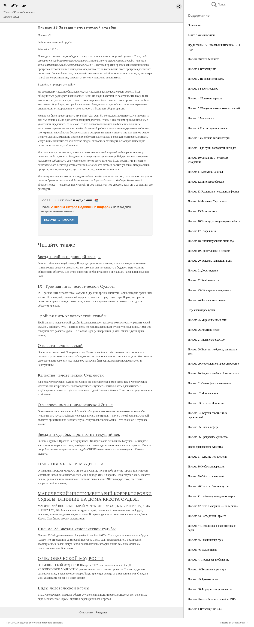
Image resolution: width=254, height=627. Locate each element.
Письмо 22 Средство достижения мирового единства (35, 623)
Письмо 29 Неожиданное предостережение (214, 363)
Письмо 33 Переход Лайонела (206, 403)
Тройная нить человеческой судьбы (72, 316)
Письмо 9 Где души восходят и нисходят (212, 147)
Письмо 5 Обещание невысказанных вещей (214, 108)
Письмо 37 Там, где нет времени (207, 456)
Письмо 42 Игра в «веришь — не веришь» (213, 505)
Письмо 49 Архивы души (203, 579)
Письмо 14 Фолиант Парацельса (207, 201)
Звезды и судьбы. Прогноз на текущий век (79, 434)
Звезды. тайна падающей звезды (69, 256)
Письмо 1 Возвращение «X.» (205, 608)
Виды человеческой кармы (63, 588)
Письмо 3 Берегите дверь (203, 88)
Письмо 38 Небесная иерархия (206, 466)
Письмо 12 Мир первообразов (206, 181)
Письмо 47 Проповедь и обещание (208, 559)
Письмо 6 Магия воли (201, 118)
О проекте (86, 612)
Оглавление (195, 25)
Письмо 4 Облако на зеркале (205, 98)
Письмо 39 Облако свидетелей (206, 476)
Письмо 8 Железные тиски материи (209, 137)
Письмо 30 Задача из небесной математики (213, 373)
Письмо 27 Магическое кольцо (206, 339)
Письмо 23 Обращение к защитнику (209, 290)
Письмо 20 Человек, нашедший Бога (210, 260)
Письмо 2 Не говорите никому (206, 78)
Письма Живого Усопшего (203, 58)
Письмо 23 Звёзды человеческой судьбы (77, 529)
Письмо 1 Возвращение (202, 68)
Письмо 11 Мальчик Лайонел (205, 171)
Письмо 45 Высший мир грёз (205, 539)
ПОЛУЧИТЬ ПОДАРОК (59, 219)
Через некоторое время (201, 309)
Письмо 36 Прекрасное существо (208, 436)
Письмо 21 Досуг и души (203, 270)
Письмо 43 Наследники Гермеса (207, 515)
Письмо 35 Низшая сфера (203, 427)
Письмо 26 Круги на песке (204, 329)
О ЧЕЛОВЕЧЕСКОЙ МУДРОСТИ (71, 464)
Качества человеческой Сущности (71, 375)
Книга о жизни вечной (201, 34)
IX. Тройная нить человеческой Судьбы (76, 286)
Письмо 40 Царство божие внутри (208, 486)
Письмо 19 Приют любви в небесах (209, 250)
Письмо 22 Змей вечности (203, 280)
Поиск (218, 4)
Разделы (101, 612)
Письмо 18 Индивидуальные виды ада (211, 240)
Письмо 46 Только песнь (202, 549)
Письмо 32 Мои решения (203, 393)
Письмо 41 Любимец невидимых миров (211, 496)
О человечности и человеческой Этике (75, 404)
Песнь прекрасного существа (205, 446)
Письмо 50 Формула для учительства (210, 589)
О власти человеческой (60, 345)
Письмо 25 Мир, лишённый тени (207, 319)
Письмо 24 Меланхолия (232, 623)
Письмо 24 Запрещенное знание (207, 300)
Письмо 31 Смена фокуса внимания (209, 383)
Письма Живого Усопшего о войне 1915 (211, 599)
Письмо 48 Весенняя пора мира (207, 569)
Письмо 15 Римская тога (202, 211)
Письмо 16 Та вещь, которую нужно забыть (214, 221)
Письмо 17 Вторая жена (202, 231)
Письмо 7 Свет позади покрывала (208, 128)
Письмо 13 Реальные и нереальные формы (213, 191)
